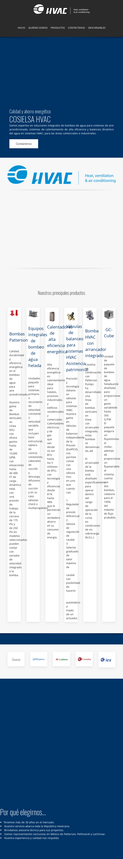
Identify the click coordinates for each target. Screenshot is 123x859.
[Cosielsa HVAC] (61, 9)
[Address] (12, 818)
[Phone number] (17, 818)
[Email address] (23, 818)
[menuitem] (21, 28)
